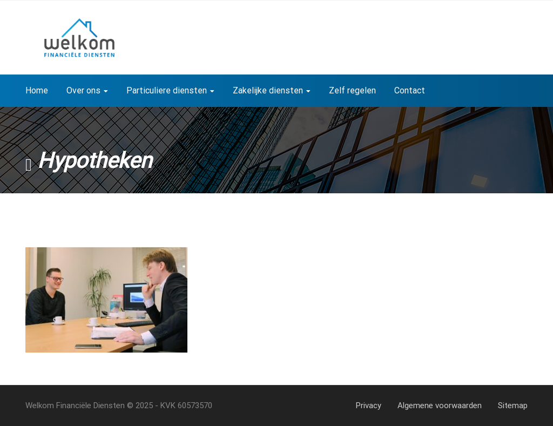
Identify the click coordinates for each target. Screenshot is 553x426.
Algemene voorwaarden (439, 405)
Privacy (368, 405)
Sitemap (513, 405)
